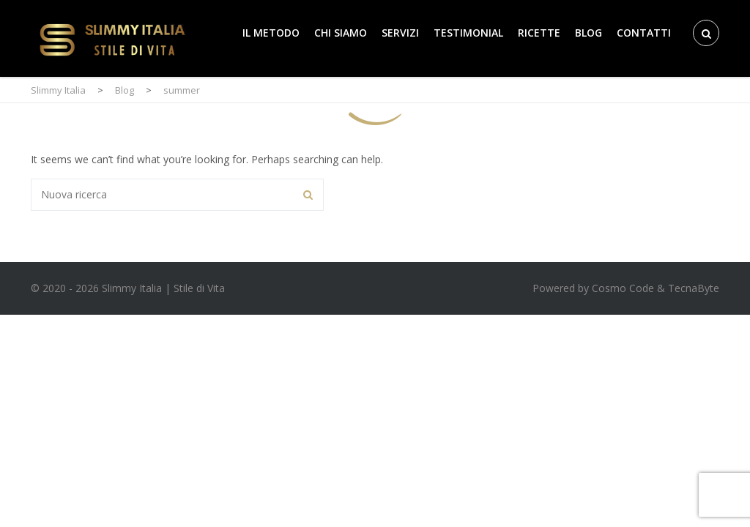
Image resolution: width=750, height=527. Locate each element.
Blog (588, 33)
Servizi (400, 33)
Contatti (644, 33)
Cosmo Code (623, 288)
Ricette (539, 33)
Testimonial (468, 33)
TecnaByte (693, 288)
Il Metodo (271, 33)
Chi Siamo (340, 33)
